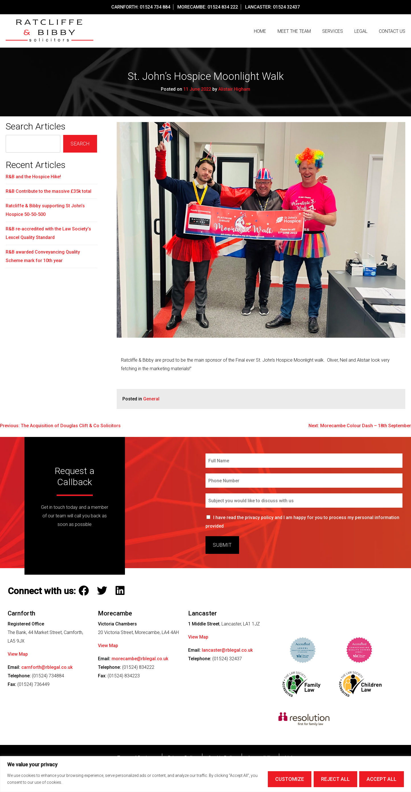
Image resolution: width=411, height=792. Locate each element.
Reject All (335, 779)
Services (332, 31)
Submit (222, 546)
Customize (289, 779)
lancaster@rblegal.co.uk (227, 651)
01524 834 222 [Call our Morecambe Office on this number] (222, 7)
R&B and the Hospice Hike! (33, 178)
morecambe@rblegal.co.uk (140, 660)
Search (80, 145)
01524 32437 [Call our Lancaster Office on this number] (286, 7)
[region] (205, 774)
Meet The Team (294, 31)
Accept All (381, 779)
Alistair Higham (234, 90)
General (151, 400)
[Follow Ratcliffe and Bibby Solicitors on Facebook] (85, 592)
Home (260, 31)
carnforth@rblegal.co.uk (47, 668)
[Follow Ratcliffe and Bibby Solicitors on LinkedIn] (121, 592)
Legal (360, 31)
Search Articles (35, 127)
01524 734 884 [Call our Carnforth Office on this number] (155, 7)
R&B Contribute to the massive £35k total (48, 192)
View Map (18, 655)
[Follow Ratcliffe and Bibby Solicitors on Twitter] (103, 592)
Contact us (392, 31)
